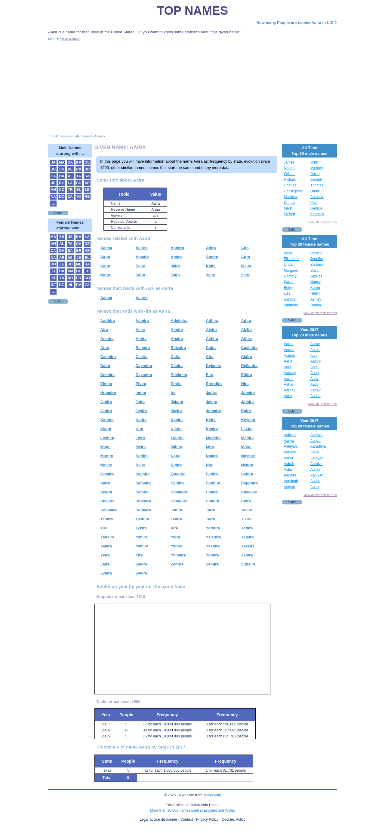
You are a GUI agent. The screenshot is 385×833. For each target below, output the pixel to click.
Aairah (142, 248)
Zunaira (248, 564)
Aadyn (315, 384)
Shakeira (249, 492)
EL (78, 190)
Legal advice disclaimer (158, 819)
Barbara (316, 264)
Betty (288, 288)
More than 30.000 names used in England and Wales (192, 810)
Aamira (177, 248)
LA (70, 183)
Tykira (141, 528)
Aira (245, 248)
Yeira (105, 555)
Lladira (177, 438)
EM (79, 285)
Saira (140, 275)
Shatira (212, 501)
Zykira (141, 573)
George (316, 208)
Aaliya (315, 469)
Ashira (212, 338)
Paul (314, 203)
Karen (315, 288)
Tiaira (246, 519)
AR (87, 183)
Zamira (177, 564)
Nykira (247, 465)
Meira (141, 447)
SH (61, 169)
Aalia (288, 469)
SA (87, 176)
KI (53, 278)
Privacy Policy (207, 819)
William (290, 174)
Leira (140, 438)
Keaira (177, 420)
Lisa (287, 293)
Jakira (211, 402)
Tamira (106, 519)
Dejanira (213, 365)
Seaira (106, 492)
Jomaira (213, 411)
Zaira (246, 275)
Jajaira (177, 402)
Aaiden (289, 356)
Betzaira (178, 347)
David (315, 174)
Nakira (212, 456)
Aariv (314, 379)
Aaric (288, 396)
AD (70, 278)
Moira (246, 447)
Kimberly (291, 305)
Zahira (247, 555)
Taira (175, 275)
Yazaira (248, 546)
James (289, 162)
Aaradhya (318, 446)
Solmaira (108, 510)
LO (78, 278)
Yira (139, 555)
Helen (315, 293)
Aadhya (316, 435)
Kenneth (317, 214)
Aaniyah (316, 475)
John (314, 162)
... (53, 203)
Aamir (315, 350)
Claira (246, 356)
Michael (316, 168)
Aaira (314, 487)
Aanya (289, 441)
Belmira (143, 347)
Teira (210, 519)
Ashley (315, 299)
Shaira (212, 492)
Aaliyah (290, 435)
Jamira (247, 402)
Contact (186, 819)
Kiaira (105, 429)
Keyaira (248, 420)
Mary (288, 253)
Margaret (291, 270)
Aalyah (289, 487)
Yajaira (247, 537)
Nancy (315, 282)
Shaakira (179, 492)
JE (53, 183)
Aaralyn (316, 464)
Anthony (317, 197)
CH (78, 183)
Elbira (246, 374)
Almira (177, 329)
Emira (176, 383)
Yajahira (213, 537)
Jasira (141, 411)
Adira (211, 248)
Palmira (143, 474)
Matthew (290, 197)
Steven (289, 214)
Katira (141, 420)
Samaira (143, 483)
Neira (141, 465)
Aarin (314, 373)
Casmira (108, 356)
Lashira (107, 438)
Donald (289, 203)
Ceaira (142, 356)
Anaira (212, 257)
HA (61, 176)
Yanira (177, 546)
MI (79, 196)
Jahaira (248, 392)
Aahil (314, 356)
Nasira (106, 465)
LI (53, 271)
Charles (290, 185)
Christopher (293, 191)
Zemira (212, 564)
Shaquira (179, 501)
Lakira (247, 429)
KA (78, 162)
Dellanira (249, 365)
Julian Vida (212, 795)
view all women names (320, 313)
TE (87, 271)
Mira (210, 447)
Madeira (213, 438)
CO (61, 190)
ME (79, 264)
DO (61, 196)
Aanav (315, 390)
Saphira (213, 483)
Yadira (247, 528)
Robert (289, 168)
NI (70, 285)
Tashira (142, 519)
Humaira (108, 392)
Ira (173, 392)
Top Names (192, 10)
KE (70, 169)
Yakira (106, 546)
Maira (246, 266)
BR (87, 169)
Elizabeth (291, 259)
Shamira (143, 501)
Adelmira (179, 320)
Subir (58, 213)
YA (61, 278)
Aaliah (315, 481)
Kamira (107, 420)
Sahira (247, 474)
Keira (211, 420)
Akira (105, 257)
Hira (245, 383)
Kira (139, 429)
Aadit (314, 367)
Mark (288, 208)
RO (61, 183)
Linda (288, 264)
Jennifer (316, 259)
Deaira (177, 365)
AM (70, 271)
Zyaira (106, 573)
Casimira (249, 347)
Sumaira (143, 510)
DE (87, 162)
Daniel (315, 191)
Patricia (316, 253)
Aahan (289, 384)
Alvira (211, 329)
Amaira (142, 257)
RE (87, 196)
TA (78, 176)
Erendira (214, 383)
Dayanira (144, 365)
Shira (246, 501)
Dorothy (290, 276)
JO (53, 169)
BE (78, 271)
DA (70, 162)
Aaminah (291, 481)
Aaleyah (290, 446)
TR (70, 190)
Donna (315, 305)
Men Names (70, 39)
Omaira (107, 474)
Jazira (176, 411)
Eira (210, 374)
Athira (247, 338)
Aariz (288, 361)
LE (87, 190)
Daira (141, 266)
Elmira (106, 383)
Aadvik (315, 361)
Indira (141, 392)
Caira (105, 266)
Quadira (178, 474)
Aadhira (107, 320)
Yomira (212, 555)
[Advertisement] (192, 86)
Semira (142, 492)
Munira (106, 456)
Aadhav (290, 373)
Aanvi (288, 458)
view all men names (322, 222)
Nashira (248, 456)
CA (53, 176)
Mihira (176, 447)
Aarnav (289, 390)
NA (53, 196)
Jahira (106, 402)
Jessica (316, 276)
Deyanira (144, 374)
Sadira (212, 474)
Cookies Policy (233, 819)
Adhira (212, 320)
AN (53, 190)
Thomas (316, 185)
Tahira (176, 510)
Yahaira (107, 537)
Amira (176, 257)
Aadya (315, 441)
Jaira (175, 266)
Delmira (107, 374)
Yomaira (178, 555)
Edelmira (179, 374)
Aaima (106, 248)
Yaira (210, 275)
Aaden (289, 350)
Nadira (142, 456)
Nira (210, 465)
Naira (105, 275)
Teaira (176, 519)
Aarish (315, 396)
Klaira (176, 429)
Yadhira (213, 528)
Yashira (213, 546)
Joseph (316, 179)
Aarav (315, 344)
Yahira (141, 537)
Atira (245, 257)
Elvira (141, 383)
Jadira (211, 392)
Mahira (247, 438)
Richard (290, 179)
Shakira (107, 501)
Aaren (289, 379)
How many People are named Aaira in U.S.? (296, 22)
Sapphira (249, 483)
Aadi (287, 367)
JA (53, 162)
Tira (104, 528)
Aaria (314, 452)
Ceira (176, 356)
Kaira (211, 266)
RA (78, 169)
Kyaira (212, 429)
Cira (210, 356)
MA (62, 162)
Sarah (289, 282)
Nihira (176, 465)
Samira (177, 483)
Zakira (141, 564)
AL (70, 176)
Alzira (246, 329)
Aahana (290, 452)
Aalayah (316, 458)
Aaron (289, 344)
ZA (70, 196)
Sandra (290, 299)
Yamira (142, 546)
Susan (315, 270)
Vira (174, 528)
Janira (106, 411)
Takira (246, 510)
